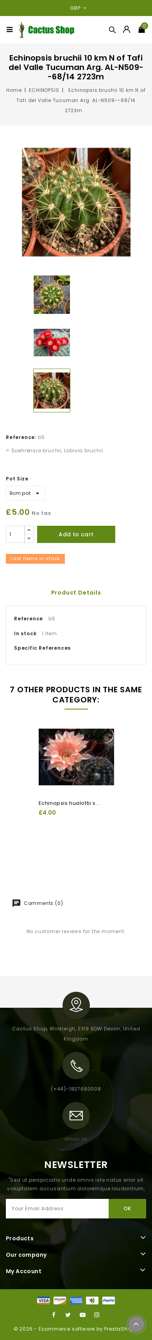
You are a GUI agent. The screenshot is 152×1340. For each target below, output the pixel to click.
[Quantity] (15, 534)
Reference (28, 618)
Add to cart (76, 534)
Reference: (21, 437)
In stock (25, 633)
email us (76, 1139)
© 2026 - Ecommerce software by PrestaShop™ (76, 1329)
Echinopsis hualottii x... (69, 803)
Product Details (76, 593)
